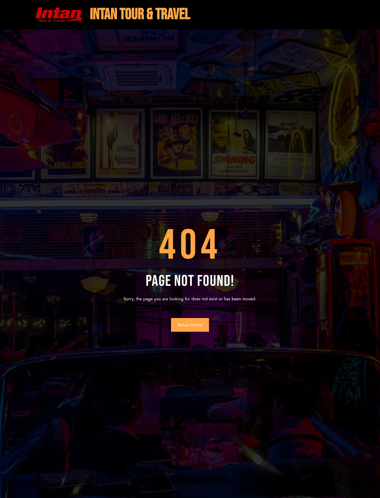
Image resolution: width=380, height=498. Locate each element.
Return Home (190, 325)
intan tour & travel (140, 14)
